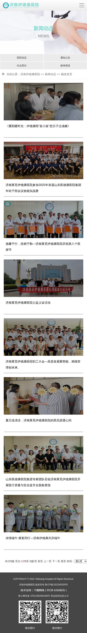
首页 (40, 561)
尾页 (63, 561)
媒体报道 (65, 65)
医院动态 (22, 57)
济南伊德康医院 (30, 74)
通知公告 (65, 57)
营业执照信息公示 (60, 596)
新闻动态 (50, 74)
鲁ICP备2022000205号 (56, 584)
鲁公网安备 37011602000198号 (34, 596)
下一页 (56, 561)
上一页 (47, 561)
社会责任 (22, 65)
